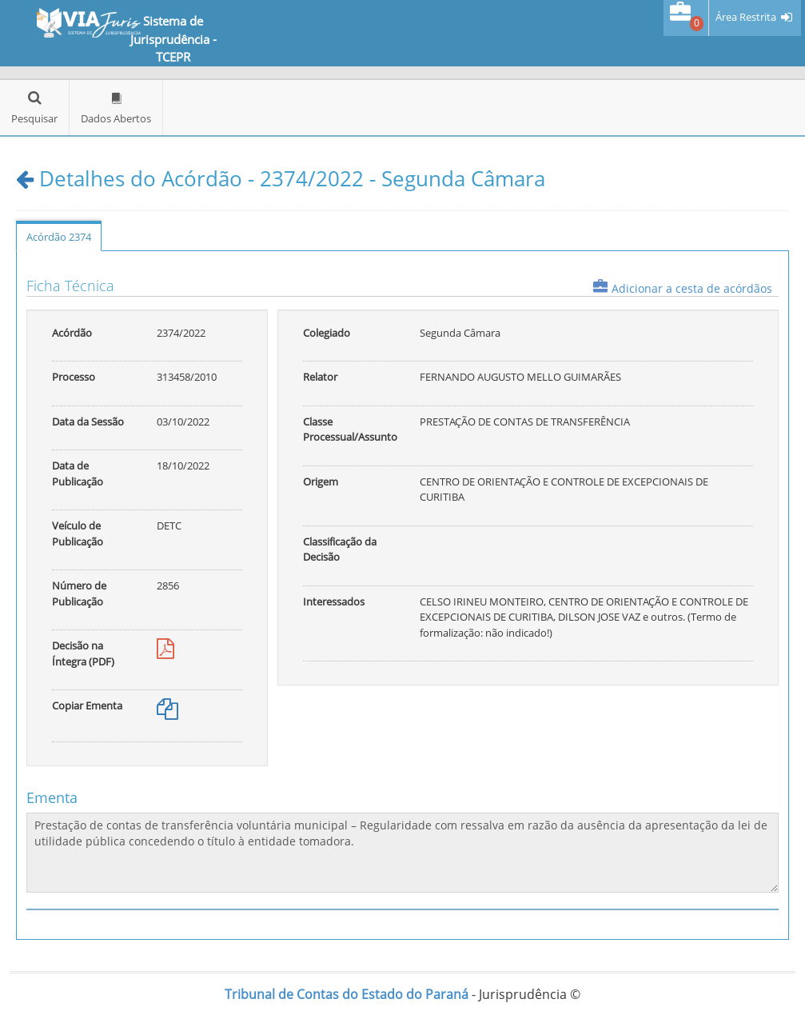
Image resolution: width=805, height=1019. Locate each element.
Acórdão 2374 (58, 237)
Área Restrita (745, 17)
